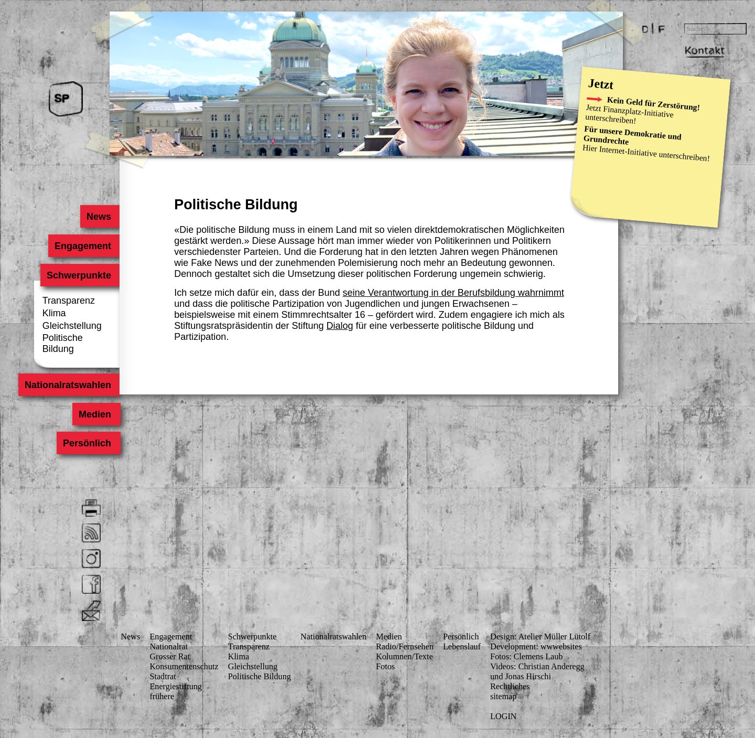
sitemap (503, 696)
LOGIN (503, 716)
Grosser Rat (169, 656)
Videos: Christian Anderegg (537, 666)
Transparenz (68, 300)
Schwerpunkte (79, 275)
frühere (161, 696)
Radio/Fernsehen (405, 646)
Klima (54, 313)
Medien (95, 414)
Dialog (340, 325)
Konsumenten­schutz (183, 666)
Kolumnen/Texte (404, 656)
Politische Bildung (62, 343)
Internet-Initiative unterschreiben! (654, 154)
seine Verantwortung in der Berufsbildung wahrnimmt (453, 292)
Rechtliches (510, 686)
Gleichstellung (72, 325)
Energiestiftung (175, 686)
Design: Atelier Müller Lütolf (540, 636)
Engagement (83, 246)
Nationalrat (168, 646)
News (99, 216)
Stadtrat (162, 676)
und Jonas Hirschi (520, 676)
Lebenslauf (462, 646)
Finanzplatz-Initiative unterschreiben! (629, 115)
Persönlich (87, 443)
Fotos (385, 666)
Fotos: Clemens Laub (526, 656)
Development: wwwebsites (536, 646)
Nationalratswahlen (68, 385)
